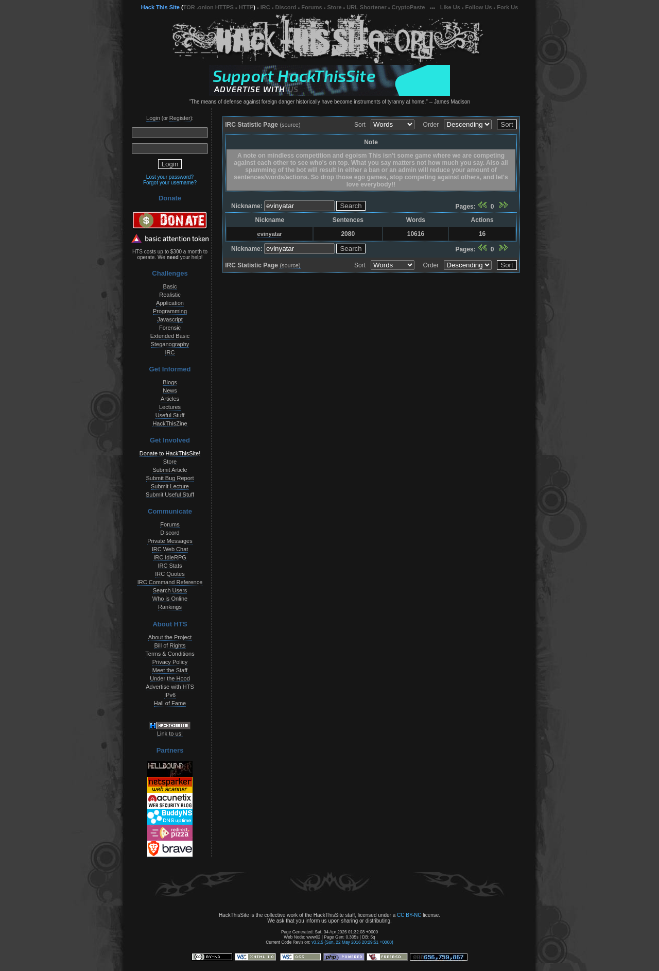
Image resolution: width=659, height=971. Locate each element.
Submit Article (169, 470)
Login (153, 118)
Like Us (450, 7)
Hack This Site (160, 7)
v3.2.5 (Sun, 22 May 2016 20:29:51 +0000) (352, 942)
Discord (286, 7)
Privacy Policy (169, 662)
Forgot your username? (170, 182)
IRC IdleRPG (169, 557)
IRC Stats (170, 566)
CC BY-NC (409, 915)
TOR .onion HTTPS (208, 7)
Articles (170, 399)
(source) (290, 125)
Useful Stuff (170, 415)
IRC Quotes (169, 574)
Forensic (170, 328)
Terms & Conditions (169, 654)
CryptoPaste (408, 7)
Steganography (170, 344)
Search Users (170, 590)
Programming (170, 311)
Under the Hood (170, 678)
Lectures (170, 407)
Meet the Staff (169, 670)
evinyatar (269, 234)
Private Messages (169, 541)
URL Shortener (366, 7)
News (170, 390)
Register (179, 118)
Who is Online (169, 598)
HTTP (246, 7)
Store (334, 7)
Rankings (170, 607)
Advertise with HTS (170, 687)
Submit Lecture (170, 486)
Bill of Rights (169, 645)
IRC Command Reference (170, 582)
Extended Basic (169, 336)
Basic (170, 286)
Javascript (170, 319)
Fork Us (507, 7)
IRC (265, 7)
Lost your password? (170, 177)
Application (170, 303)
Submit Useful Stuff (170, 494)
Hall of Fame (170, 703)
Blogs (170, 382)
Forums (311, 7)
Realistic (170, 295)
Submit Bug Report (170, 478)
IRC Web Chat (170, 549)
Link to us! (170, 733)
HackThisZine (169, 423)
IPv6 (170, 695)
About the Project (170, 637)
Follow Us (478, 7)
